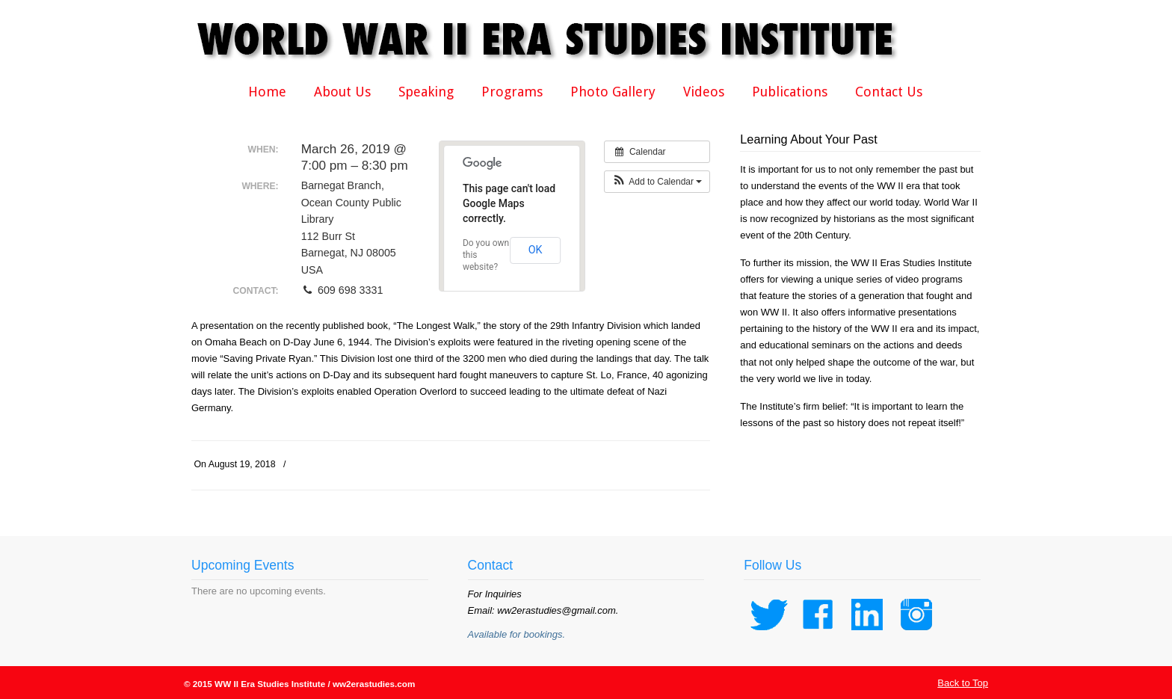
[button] (657, 181)
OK (535, 250)
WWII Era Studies (557, 38)
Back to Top (962, 683)
